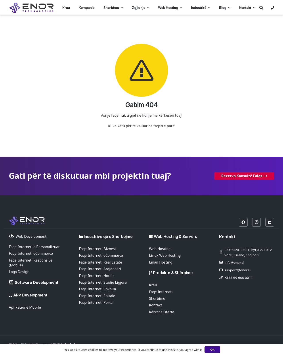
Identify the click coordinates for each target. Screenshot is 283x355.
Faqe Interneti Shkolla (97, 289)
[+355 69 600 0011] (221, 277)
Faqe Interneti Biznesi (97, 248)
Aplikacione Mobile (25, 307)
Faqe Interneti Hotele (97, 275)
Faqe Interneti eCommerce (31, 253)
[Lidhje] (272, 7)
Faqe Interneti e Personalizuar (34, 246)
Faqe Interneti (161, 291)
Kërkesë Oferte (161, 311)
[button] (121, 7)
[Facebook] (243, 222)
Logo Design (19, 271)
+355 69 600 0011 (238, 277)
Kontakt (155, 305)
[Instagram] (256, 222)
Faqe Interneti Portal (96, 302)
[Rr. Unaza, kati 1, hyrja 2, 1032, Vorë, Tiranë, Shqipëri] (221, 252)
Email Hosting (160, 262)
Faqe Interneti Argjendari (100, 268)
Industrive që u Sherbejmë (108, 236)
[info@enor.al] (221, 262)
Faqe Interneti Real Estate (100, 262)
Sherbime (157, 298)
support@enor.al (237, 270)
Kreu (153, 285)
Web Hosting (159, 248)
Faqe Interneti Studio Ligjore (103, 282)
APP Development (30, 295)
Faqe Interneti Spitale (97, 295)
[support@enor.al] (221, 269)
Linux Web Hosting (165, 255)
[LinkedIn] (269, 222)
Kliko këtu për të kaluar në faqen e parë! (141, 125)
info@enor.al (234, 262)
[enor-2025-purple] (31, 7)
